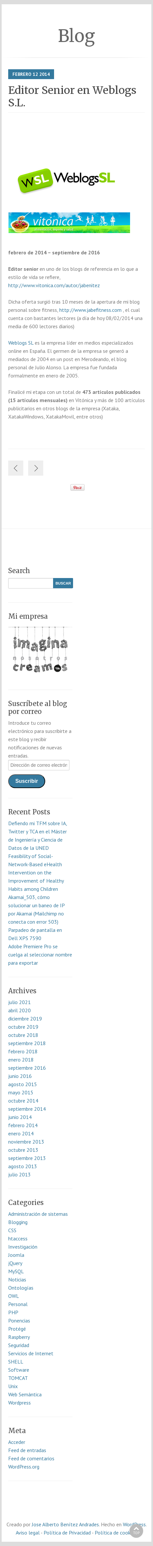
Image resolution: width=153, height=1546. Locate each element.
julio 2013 (19, 1174)
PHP (13, 1312)
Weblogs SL (21, 342)
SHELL (15, 1361)
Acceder (16, 1442)
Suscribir (26, 781)
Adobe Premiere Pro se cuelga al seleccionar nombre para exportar (40, 954)
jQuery (15, 1263)
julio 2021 (19, 1002)
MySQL (16, 1271)
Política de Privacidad (67, 1532)
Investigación (22, 1246)
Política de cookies (115, 1532)
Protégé (17, 1328)
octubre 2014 (23, 1100)
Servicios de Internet (30, 1353)
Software (18, 1369)
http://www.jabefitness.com (90, 310)
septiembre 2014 (27, 1109)
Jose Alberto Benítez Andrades (65, 1524)
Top (136, 1533)
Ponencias (19, 1320)
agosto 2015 (22, 1084)
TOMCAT (18, 1378)
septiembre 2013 (27, 1158)
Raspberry (19, 1337)
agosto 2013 (22, 1166)
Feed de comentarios (31, 1458)
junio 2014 (20, 1117)
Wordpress (19, 1402)
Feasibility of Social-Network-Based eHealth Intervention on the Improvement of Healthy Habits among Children (36, 872)
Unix (13, 1386)
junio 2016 (20, 1076)
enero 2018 (21, 1059)
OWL (13, 1296)
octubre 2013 (23, 1150)
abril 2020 (19, 1010)
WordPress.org (23, 1466)
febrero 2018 (23, 1051)
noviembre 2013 (26, 1141)
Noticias (17, 1279)
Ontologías (20, 1287)
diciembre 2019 (25, 1018)
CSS (12, 1230)
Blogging (18, 1222)
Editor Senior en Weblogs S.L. (72, 96)
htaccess (18, 1238)
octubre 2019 (23, 1026)
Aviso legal (28, 1532)
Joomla (16, 1255)
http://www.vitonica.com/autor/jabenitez (54, 285)
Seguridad (18, 1345)
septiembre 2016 (27, 1067)
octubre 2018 (23, 1035)
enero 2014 (21, 1133)
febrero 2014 (23, 1125)
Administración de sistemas (38, 1214)
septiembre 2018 (27, 1043)
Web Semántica (25, 1394)
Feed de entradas (27, 1450)
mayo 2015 (20, 1092)
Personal (18, 1304)
